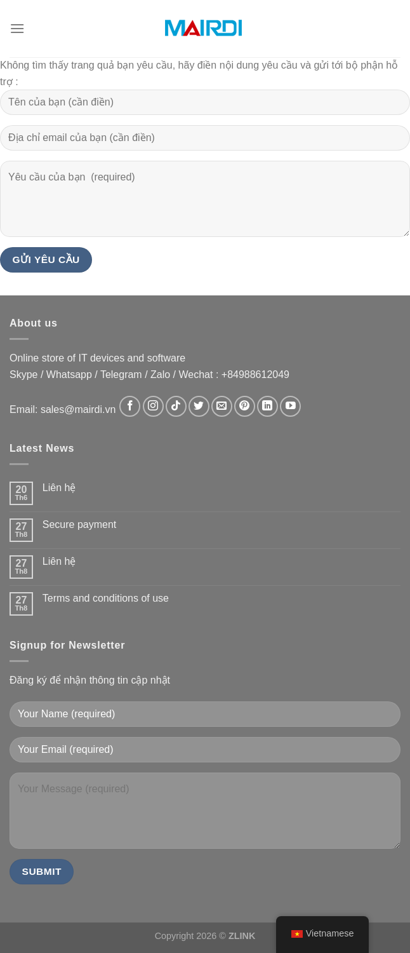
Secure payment (80, 524)
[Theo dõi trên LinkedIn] (267, 406)
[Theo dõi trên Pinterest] (244, 406)
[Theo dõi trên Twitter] (198, 406)
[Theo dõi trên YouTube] (290, 406)
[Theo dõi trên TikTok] (176, 406)
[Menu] (17, 28)
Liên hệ (59, 487)
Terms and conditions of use (106, 598)
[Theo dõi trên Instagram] (153, 406)
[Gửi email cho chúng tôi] (221, 406)
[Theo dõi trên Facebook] (129, 406)
